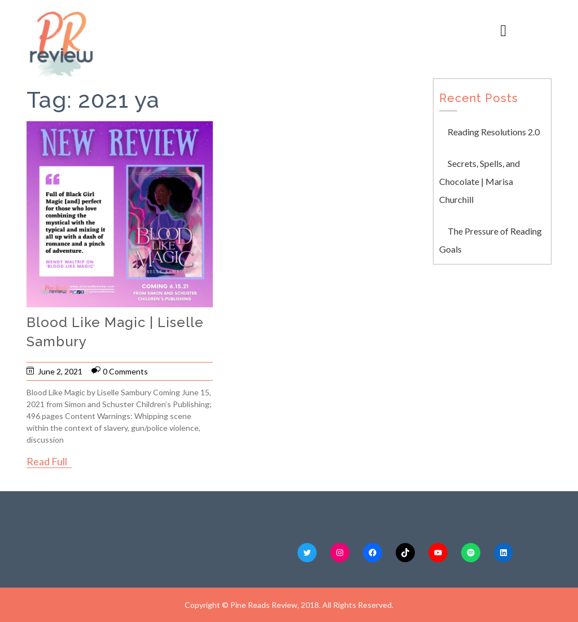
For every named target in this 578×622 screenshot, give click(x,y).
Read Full (47, 461)
